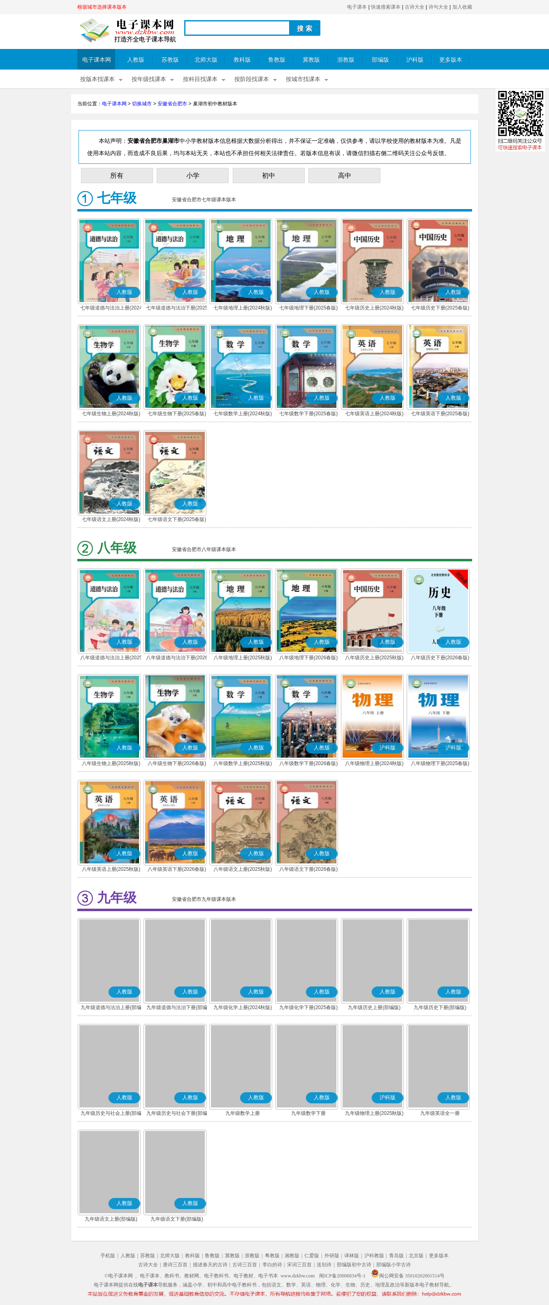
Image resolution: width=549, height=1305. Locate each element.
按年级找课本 (149, 79)
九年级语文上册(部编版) (111, 1219)
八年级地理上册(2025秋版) (242, 658)
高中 (344, 175)
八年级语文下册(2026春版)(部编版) (308, 870)
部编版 (380, 60)
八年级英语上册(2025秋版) (111, 869)
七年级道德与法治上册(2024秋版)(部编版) (111, 308)
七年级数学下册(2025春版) (308, 413)
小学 (192, 175)
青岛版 (396, 1255)
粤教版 (272, 1255)
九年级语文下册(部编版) (177, 1219)
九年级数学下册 (308, 1113)
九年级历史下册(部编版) (440, 1007)
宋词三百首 (299, 1265)
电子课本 (357, 7)
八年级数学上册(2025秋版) (242, 763)
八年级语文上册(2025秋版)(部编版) (242, 870)
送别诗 (324, 1265)
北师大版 (206, 60)
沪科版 (415, 60)
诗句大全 (438, 7)
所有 (116, 175)
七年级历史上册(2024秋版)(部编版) (374, 308)
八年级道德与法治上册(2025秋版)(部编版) (111, 658)
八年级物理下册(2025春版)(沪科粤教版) (440, 764)
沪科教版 (374, 1255)
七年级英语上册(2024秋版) (374, 413)
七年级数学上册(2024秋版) (242, 413)
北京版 (416, 1255)
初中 (268, 175)
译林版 (351, 1255)
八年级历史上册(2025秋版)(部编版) (374, 658)
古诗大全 (414, 7)
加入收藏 (462, 7)
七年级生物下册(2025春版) (177, 413)
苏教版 (170, 60)
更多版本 (450, 60)
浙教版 (345, 60)
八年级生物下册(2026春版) (177, 763)
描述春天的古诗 (210, 1265)
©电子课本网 (118, 1276)
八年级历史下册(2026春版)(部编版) (440, 658)
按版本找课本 (97, 79)
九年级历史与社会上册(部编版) (111, 1114)
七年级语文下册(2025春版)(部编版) (177, 520)
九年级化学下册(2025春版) (308, 1007)
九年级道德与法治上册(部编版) (111, 1008)
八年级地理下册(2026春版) (308, 658)
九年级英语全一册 (440, 1113)
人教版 (135, 60)
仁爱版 (311, 1255)
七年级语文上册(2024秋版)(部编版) (111, 520)
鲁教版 (276, 60)
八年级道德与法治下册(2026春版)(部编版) (177, 658)
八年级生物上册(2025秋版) (111, 763)
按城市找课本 (303, 79)
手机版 (107, 1255)
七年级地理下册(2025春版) (308, 308)
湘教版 (292, 1255)
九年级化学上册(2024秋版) (242, 1007)
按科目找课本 (200, 79)
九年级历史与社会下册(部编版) (176, 1114)
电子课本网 (96, 60)
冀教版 (311, 60)
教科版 (242, 60)
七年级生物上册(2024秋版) (111, 413)
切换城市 (142, 104)
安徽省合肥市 (172, 104)
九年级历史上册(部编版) (374, 1007)
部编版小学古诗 (393, 1265)
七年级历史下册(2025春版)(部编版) (440, 308)
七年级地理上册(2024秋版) (242, 308)
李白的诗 (272, 1265)
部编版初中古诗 (354, 1265)
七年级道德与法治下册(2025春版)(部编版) (177, 308)
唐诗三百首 (175, 1265)
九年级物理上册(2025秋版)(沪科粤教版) (374, 1114)
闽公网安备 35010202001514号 (408, 1276)
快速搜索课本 (386, 7)
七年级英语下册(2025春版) (440, 413)
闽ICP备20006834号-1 (342, 1276)
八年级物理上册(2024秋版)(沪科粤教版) (374, 764)
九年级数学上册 (242, 1113)
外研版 (331, 1255)
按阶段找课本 (251, 79)
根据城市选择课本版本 (102, 7)
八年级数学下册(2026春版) (308, 763)
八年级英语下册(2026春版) (177, 869)
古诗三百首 (244, 1265)
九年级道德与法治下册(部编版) (176, 1008)
